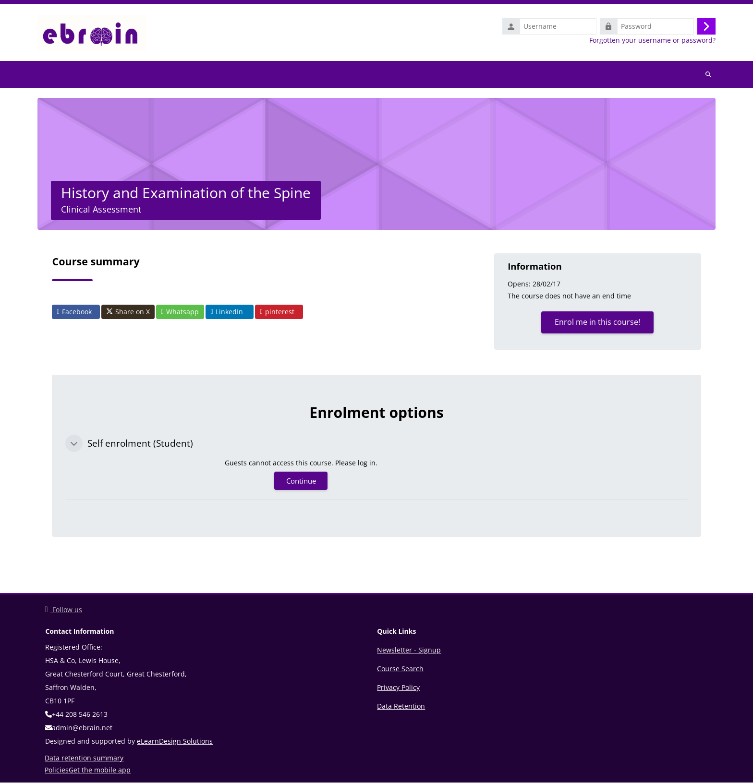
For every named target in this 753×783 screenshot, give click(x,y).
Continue (301, 481)
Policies (57, 770)
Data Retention (401, 706)
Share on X (128, 312)
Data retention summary (84, 758)
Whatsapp (179, 312)
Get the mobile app (100, 770)
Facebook (74, 312)
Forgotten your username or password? (652, 40)
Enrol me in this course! (597, 322)
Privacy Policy (398, 687)
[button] (74, 443)
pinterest (277, 312)
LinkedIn (226, 312)
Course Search (400, 669)
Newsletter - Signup (409, 650)
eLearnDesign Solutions (175, 741)
